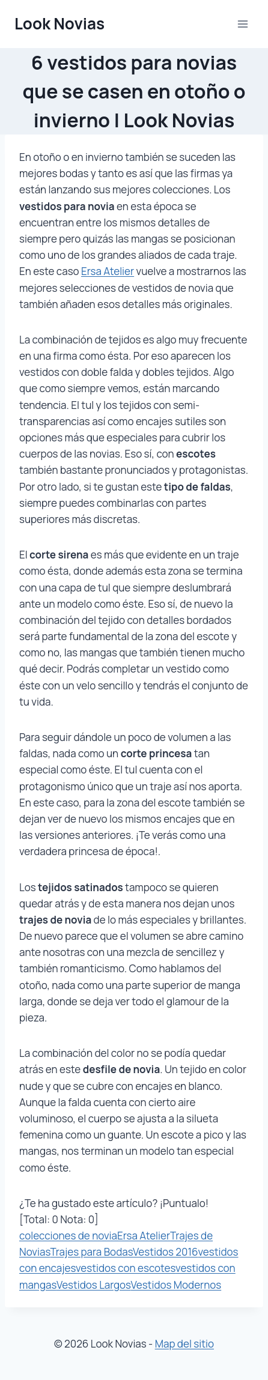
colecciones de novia (68, 1235)
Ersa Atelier (107, 271)
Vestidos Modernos (176, 1285)
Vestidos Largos (93, 1285)
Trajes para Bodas (91, 1252)
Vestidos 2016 (165, 1252)
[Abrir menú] (242, 23)
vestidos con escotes (125, 1268)
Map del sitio (184, 1344)
